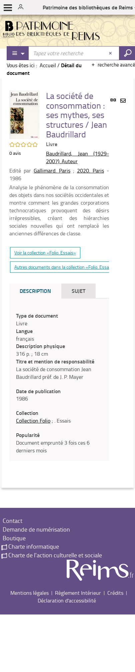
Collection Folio (33, 420)
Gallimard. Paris (52, 170)
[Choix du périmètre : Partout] (18, 53)
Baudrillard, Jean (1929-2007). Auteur (77, 157)
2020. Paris (90, 170)
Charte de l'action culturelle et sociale (51, 555)
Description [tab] (35, 291)
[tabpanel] (59, 383)
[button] (24, 114)
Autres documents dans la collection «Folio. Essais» (64, 267)
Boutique (13, 538)
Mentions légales (29, 592)
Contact (11, 521)
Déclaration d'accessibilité (67, 600)
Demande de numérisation (35, 529)
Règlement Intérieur (78, 592)
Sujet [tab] (78, 291)
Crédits (115, 592)
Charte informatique (30, 546)
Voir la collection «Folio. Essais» (45, 252)
